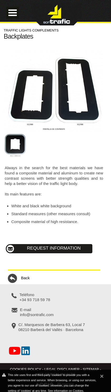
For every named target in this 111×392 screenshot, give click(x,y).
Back (19, 278)
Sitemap (91, 369)
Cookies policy (25, 369)
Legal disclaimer (62, 369)
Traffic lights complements (31, 30)
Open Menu (12, 13)
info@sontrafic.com (37, 314)
